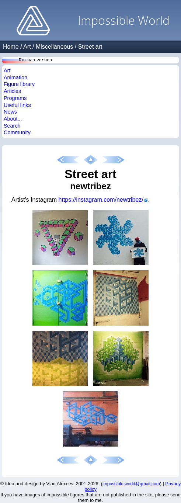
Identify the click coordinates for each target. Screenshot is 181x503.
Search (12, 126)
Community (17, 132)
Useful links (17, 105)
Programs (15, 98)
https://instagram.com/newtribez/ (101, 200)
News (10, 112)
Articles (12, 91)
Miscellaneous (54, 47)
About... (13, 119)
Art (27, 47)
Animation (15, 77)
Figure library (19, 84)
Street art (90, 47)
